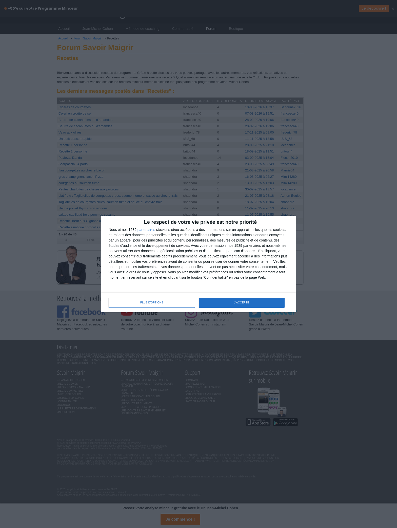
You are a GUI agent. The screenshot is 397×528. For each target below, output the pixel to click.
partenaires (146, 229)
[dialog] (198, 264)
